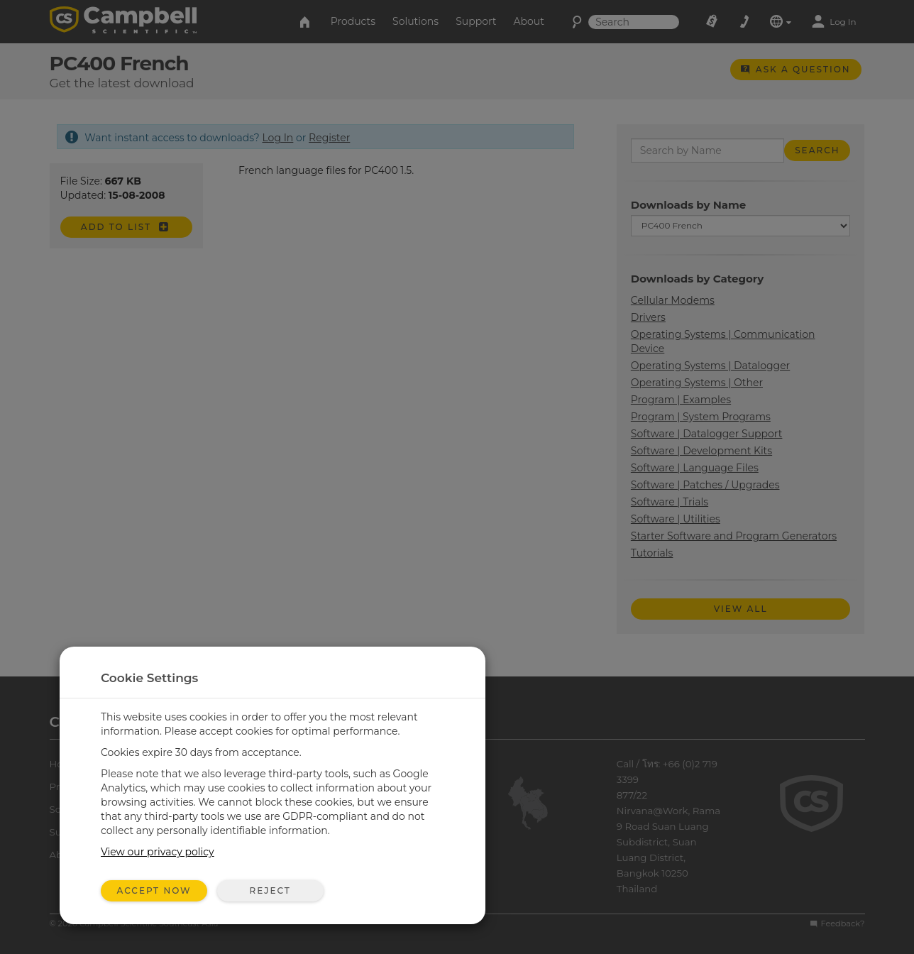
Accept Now (154, 890)
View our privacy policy (157, 851)
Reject (269, 890)
